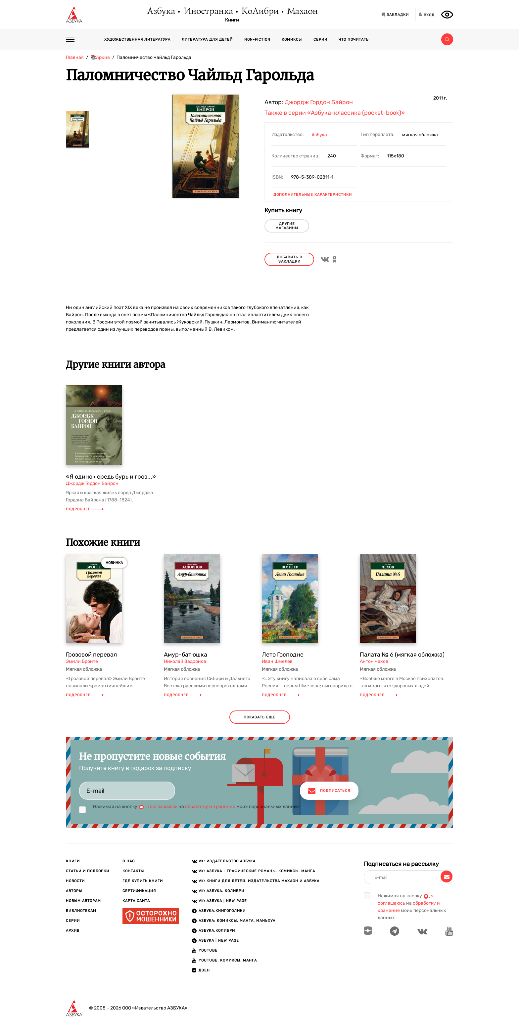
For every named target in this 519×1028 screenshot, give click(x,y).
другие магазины (286, 226)
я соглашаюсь (161, 806)
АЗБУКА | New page (219, 940)
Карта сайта (136, 901)
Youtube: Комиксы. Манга (228, 960)
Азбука (161, 11)
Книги (232, 20)
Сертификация (139, 891)
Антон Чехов (374, 661)
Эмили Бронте (82, 661)
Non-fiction (257, 39)
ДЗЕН (204, 970)
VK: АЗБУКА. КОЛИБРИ (221, 891)
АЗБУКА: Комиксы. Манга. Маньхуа (237, 921)
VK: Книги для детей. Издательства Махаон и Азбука (259, 881)
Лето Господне (283, 655)
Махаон (302, 11)
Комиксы (292, 39)
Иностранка (208, 11)
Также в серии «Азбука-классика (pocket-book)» (334, 113)
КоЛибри (259, 11)
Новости (75, 881)
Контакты (133, 871)
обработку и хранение (210, 806)
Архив (72, 930)
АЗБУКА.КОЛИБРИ (217, 930)
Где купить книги (142, 881)
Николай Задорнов (185, 661)
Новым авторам (83, 901)
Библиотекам (81, 911)
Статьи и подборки (87, 871)
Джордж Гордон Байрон (319, 102)
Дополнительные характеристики (312, 195)
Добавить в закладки (289, 259)
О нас (128, 861)
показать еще (259, 717)
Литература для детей (207, 39)
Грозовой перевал (91, 655)
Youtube (208, 950)
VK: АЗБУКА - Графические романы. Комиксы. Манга (257, 871)
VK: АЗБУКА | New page (223, 901)
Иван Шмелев (277, 661)
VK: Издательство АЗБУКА (227, 861)
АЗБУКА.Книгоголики (222, 911)
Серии (320, 39)
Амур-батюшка (185, 655)
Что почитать (354, 39)
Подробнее (85, 509)
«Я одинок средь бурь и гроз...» (111, 477)
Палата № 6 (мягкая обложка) (402, 655)
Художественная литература (137, 39)
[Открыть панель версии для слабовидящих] (447, 15)
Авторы (74, 891)
